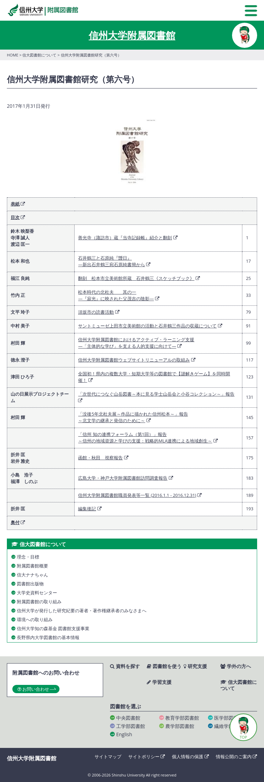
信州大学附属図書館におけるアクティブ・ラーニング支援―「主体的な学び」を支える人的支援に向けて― (136, 343)
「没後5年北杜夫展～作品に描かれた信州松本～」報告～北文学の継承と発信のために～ (133, 417)
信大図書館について (39, 55)
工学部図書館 (130, 726)
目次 (15, 217)
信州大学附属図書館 (132, 35)
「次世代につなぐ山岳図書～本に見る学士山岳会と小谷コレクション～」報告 (156, 394)
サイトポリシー (146, 757)
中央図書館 (128, 718)
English (124, 734)
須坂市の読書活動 (96, 312)
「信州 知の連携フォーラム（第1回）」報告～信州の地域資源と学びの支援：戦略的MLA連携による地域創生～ (145, 437)
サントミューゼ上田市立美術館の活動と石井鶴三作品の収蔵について (147, 326)
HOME (12, 55)
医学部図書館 (228, 718)
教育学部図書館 (182, 718)
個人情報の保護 (190, 757)
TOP (243, 737)
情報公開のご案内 (236, 757)
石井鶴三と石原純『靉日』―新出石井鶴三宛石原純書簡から (111, 261)
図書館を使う (164, 666)
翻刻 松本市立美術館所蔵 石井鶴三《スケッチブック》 (136, 278)
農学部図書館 (179, 726)
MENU (251, 10)
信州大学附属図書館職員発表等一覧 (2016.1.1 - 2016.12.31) (137, 495)
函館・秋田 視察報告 (100, 458)
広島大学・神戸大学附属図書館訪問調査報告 (122, 478)
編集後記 (87, 509)
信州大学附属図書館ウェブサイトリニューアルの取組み (134, 360)
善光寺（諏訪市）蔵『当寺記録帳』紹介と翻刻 (125, 238)
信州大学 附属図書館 (42, 9)
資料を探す (125, 666)
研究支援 (195, 666)
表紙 (15, 204)
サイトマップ (108, 757)
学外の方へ (235, 666)
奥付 (15, 522)
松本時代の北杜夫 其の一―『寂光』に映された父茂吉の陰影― (116, 295)
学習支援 (159, 682)
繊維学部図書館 (231, 726)
